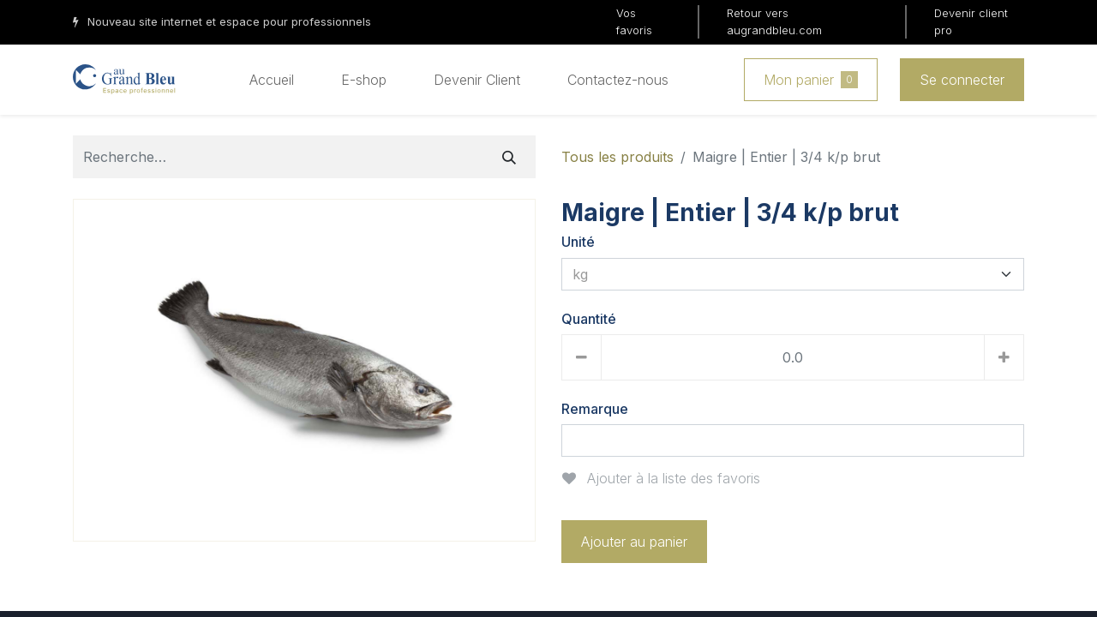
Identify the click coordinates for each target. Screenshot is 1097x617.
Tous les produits (617, 156)
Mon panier (811, 79)
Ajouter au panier (634, 541)
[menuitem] (272, 80)
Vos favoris (634, 21)
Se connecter (962, 79)
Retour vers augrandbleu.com (774, 21)
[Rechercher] (509, 156)
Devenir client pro (971, 21)
